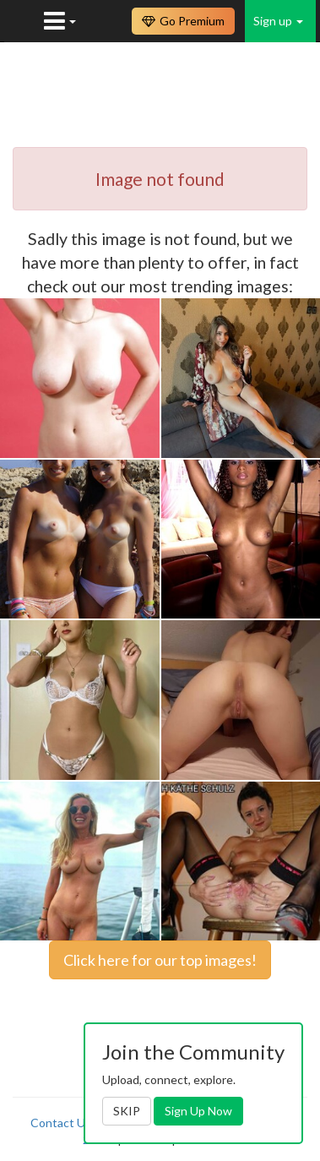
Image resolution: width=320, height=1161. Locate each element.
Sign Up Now (198, 1111)
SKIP (126, 1111)
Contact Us (60, 1122)
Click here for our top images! (160, 960)
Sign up (278, 21)
